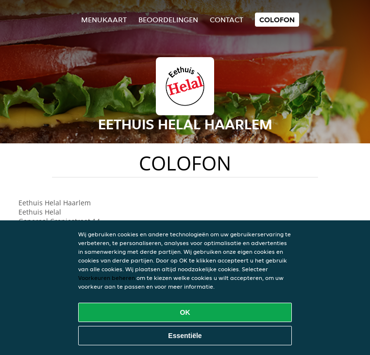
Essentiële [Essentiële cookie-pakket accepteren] (185, 336)
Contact (226, 20)
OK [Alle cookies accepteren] (185, 312)
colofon (277, 20)
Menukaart (104, 20)
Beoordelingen (168, 20)
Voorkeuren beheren (106, 277)
